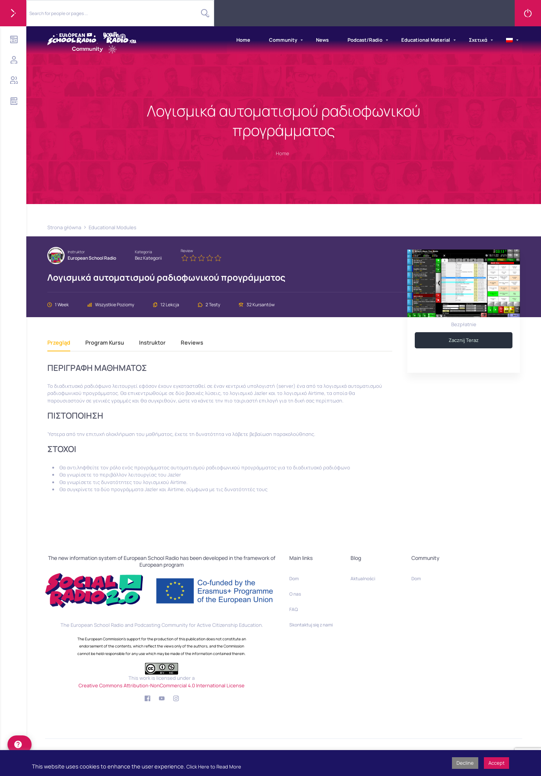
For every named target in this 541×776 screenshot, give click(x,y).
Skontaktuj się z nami (311, 625)
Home (243, 39)
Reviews (192, 343)
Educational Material (425, 39)
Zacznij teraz (464, 340)
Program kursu (104, 343)
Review (187, 250)
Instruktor (76, 251)
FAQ (293, 609)
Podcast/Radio (365, 39)
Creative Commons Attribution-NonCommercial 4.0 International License (162, 685)
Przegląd (58, 343)
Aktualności (363, 578)
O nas (295, 594)
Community (283, 39)
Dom (294, 578)
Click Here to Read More (213, 766)
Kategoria (143, 251)
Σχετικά (478, 39)
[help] (20, 744)
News (322, 39)
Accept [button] (496, 762)
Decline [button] (465, 762)
